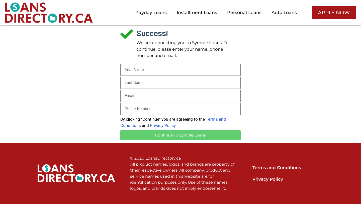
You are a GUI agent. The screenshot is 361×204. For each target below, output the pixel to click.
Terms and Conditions (276, 167)
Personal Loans (244, 12)
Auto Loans (284, 12)
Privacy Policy (162, 125)
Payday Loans (151, 12)
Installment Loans (197, 12)
